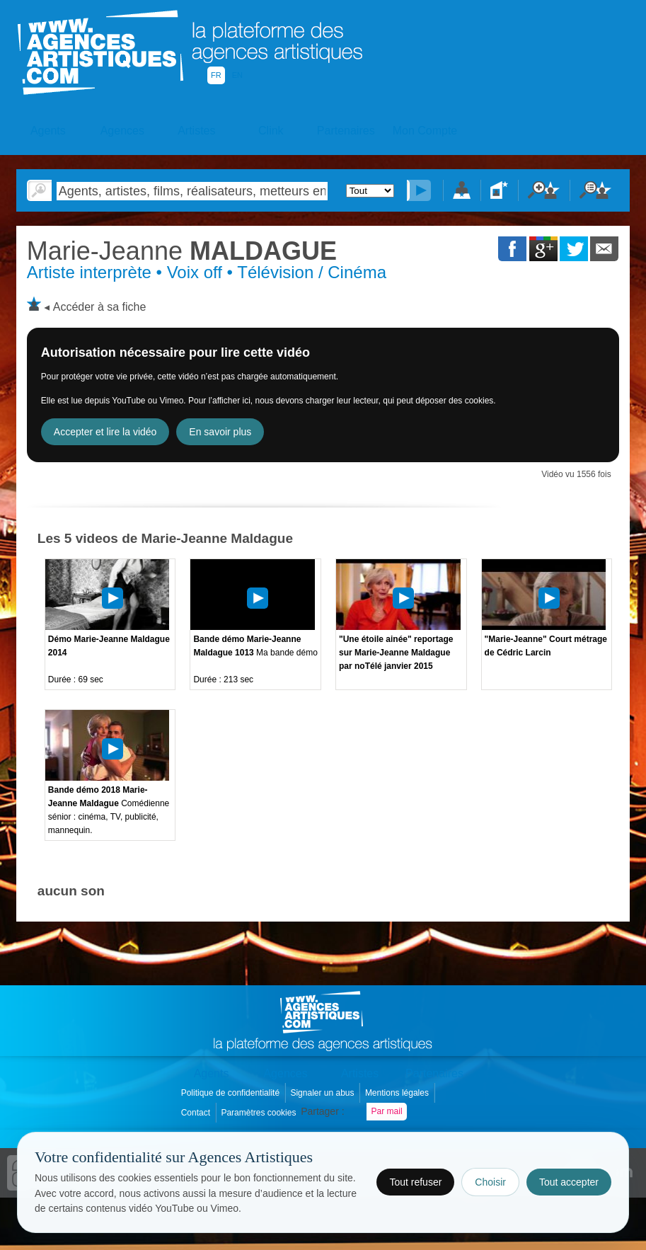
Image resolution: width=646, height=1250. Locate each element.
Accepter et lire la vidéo (105, 431)
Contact (197, 1113)
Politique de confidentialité (231, 1093)
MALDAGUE (182, 250)
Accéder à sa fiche (99, 307)
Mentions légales (398, 1093)
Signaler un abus (323, 1093)
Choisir (490, 1182)
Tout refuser (415, 1182)
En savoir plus (220, 431)
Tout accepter (569, 1182)
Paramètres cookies (259, 1113)
